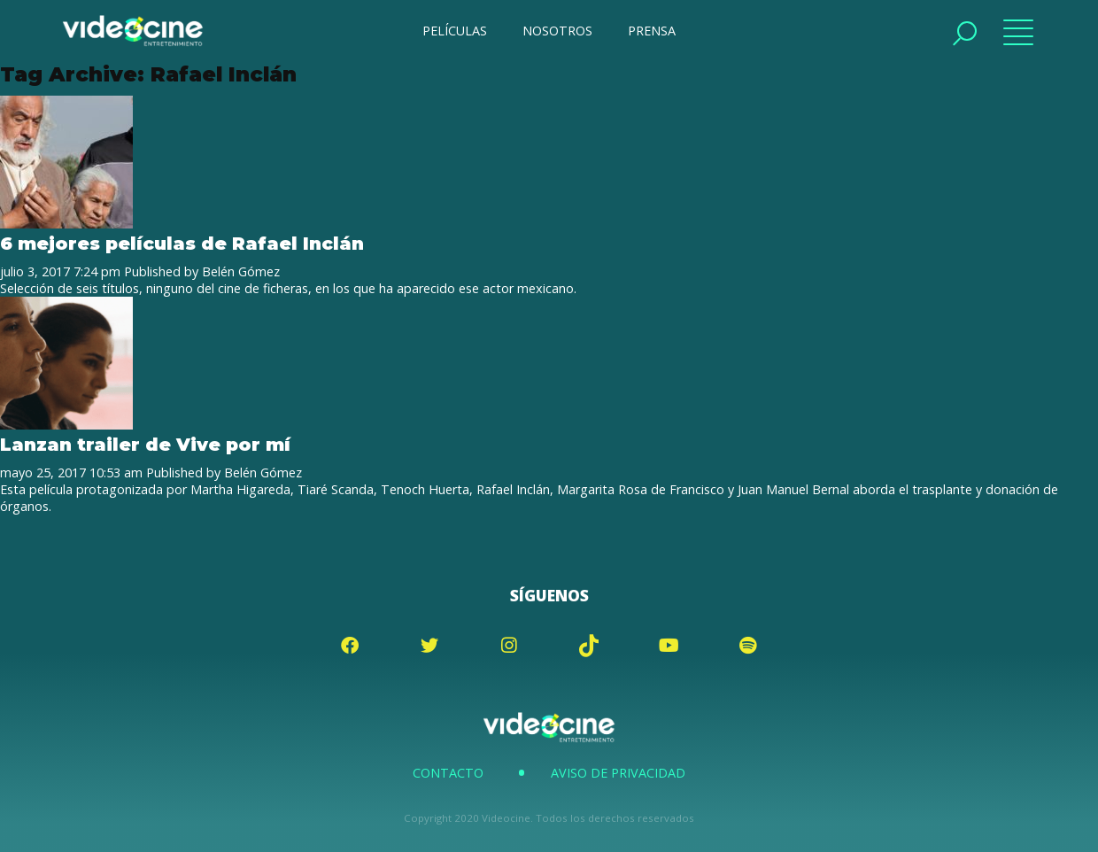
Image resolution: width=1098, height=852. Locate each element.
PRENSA (652, 30)
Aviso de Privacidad (618, 772)
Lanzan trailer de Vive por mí (145, 444)
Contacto (448, 772)
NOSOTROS (557, 30)
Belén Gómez (241, 271)
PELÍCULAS (454, 30)
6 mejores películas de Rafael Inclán (182, 243)
